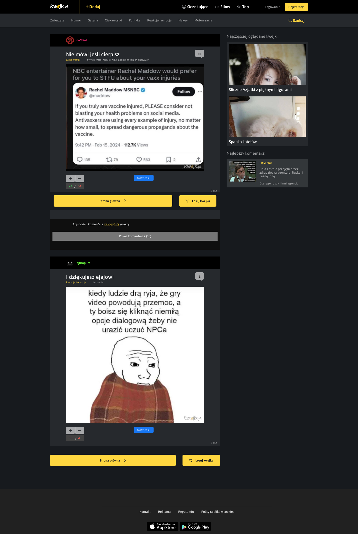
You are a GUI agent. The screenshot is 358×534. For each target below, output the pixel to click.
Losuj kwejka (197, 201)
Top (245, 6)
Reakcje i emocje (159, 20)
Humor (76, 20)
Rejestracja (296, 7)
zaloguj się (111, 224)
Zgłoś (214, 190)
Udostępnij (143, 178)
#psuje (107, 59)
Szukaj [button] (299, 20)
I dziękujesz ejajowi (90, 277)
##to (99, 59)
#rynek (91, 59)
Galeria (93, 20)
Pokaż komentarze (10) (135, 236)
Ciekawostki (113, 20)
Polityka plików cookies (217, 511)
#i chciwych (142, 59)
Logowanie (272, 7)
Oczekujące (198, 6)
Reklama (164, 511)
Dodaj (94, 6)
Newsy (183, 20)
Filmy (225, 6)
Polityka (134, 20)
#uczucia (98, 282)
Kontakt (145, 511)
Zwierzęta (57, 20)
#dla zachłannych (123, 59)
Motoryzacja (203, 20)
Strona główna (113, 201)
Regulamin (186, 511)
